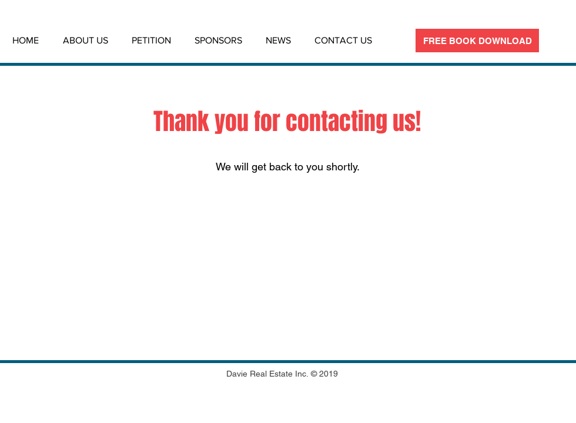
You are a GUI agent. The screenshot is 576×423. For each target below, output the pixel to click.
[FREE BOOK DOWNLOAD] (477, 40)
